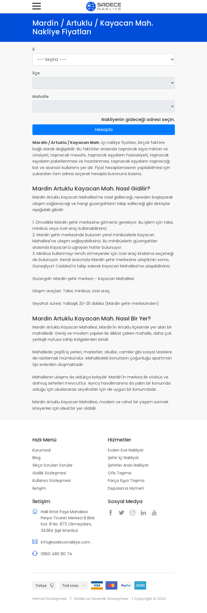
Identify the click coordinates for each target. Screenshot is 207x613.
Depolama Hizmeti (126, 488)
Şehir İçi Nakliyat (123, 457)
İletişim (39, 488)
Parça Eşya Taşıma (126, 480)
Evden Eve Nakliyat (126, 450)
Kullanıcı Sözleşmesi (51, 480)
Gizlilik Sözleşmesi (49, 473)
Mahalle (40, 96)
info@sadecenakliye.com (65, 542)
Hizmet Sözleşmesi (49, 598)
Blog (36, 457)
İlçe (36, 73)
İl (33, 49)
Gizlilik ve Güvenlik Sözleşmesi (101, 598)
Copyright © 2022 (150, 598)
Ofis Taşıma (119, 473)
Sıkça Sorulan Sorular (52, 465)
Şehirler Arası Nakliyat (128, 465)
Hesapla (104, 129)
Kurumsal (41, 450)
